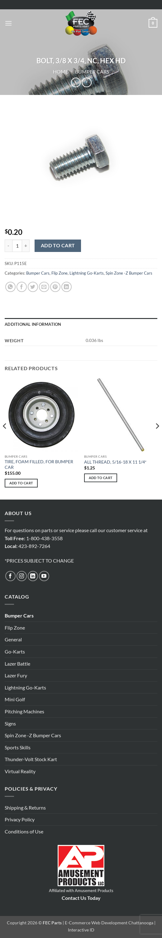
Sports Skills (18, 747)
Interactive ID (81, 929)
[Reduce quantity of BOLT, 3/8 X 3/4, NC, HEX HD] (8, 246)
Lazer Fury (16, 675)
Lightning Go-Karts (86, 273)
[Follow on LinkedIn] (33, 576)
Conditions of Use (24, 831)
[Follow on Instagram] (22, 576)
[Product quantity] (17, 246)
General (13, 639)
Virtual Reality (20, 771)
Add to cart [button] (21, 483)
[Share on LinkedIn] (66, 287)
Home (60, 71)
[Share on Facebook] (22, 287)
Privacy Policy (20, 819)
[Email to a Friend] (44, 287)
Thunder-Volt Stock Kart (31, 759)
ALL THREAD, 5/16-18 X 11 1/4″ (115, 462)
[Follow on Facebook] (10, 576)
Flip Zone (59, 273)
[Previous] (5, 438)
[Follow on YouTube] (44, 576)
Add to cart (58, 245)
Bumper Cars (92, 71)
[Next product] (76, 82)
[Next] (157, 438)
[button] (8, 23)
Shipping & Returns (25, 807)
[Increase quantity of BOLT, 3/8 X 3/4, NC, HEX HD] (26, 246)
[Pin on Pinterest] (55, 287)
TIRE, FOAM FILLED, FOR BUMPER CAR (39, 464)
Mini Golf (15, 699)
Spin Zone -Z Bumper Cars (129, 273)
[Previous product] (86, 82)
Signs (10, 723)
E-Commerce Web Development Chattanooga (109, 922)
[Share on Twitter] (33, 287)
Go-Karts (15, 651)
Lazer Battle (17, 663)
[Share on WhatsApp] (10, 287)
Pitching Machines (24, 711)
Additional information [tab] (33, 324)
